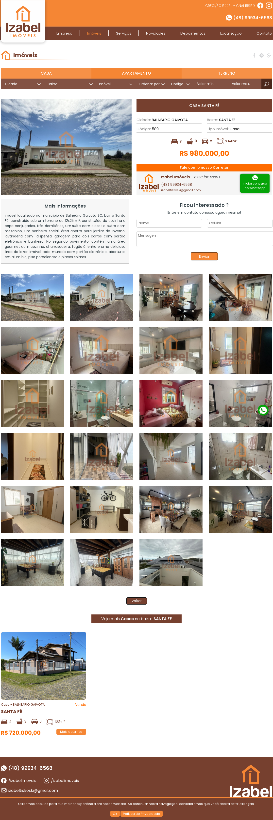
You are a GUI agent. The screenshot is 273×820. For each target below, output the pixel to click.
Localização (231, 33)
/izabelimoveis (22, 780)
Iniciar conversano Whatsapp (255, 185)
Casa (46, 73)
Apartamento (136, 73)
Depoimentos (192, 33)
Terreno (226, 73)
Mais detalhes (71, 731)
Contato (264, 33)
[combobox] (69, 84)
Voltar (137, 600)
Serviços (123, 33)
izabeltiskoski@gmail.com (181, 190)
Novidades (156, 33)
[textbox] (71, 84)
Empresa (64, 33)
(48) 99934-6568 (252, 18)
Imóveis (94, 33)
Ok (115, 813)
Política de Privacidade (141, 813)
